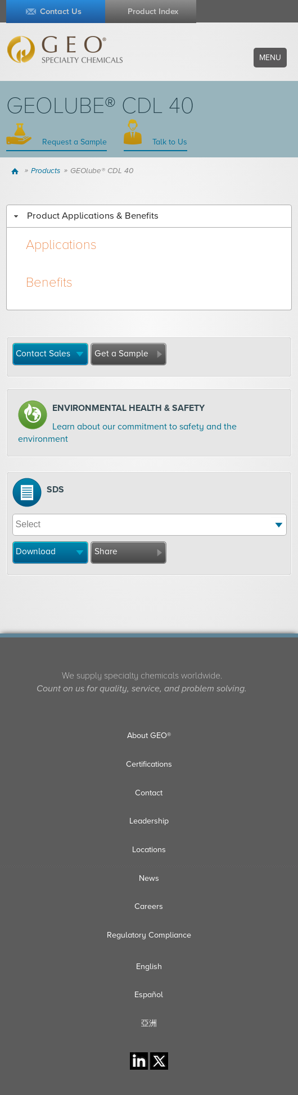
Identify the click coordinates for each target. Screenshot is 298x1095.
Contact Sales (43, 354)
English (149, 966)
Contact (148, 793)
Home (16, 170)
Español (148, 994)
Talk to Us (168, 142)
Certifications (149, 764)
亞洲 (149, 1023)
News (149, 878)
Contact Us (61, 11)
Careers (148, 906)
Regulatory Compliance (149, 935)
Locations (149, 849)
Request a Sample (73, 142)
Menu (270, 57)
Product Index (153, 11)
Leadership (149, 821)
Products (45, 170)
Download (36, 551)
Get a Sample (121, 354)
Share (106, 551)
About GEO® (149, 735)
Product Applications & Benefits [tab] (85, 215)
